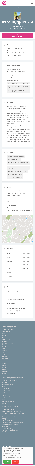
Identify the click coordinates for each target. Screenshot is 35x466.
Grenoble (4, 350)
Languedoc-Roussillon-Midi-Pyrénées (12, 422)
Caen (3, 345)
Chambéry (5, 347)
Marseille (4, 356)
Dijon (3, 348)
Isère (3, 394)
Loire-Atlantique (6, 396)
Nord (3, 398)
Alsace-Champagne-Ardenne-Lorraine (13, 411)
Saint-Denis (5, 369)
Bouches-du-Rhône (7, 384)
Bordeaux (4, 341)
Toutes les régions (8, 409)
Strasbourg (5, 373)
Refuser (15, 461)
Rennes (4, 365)
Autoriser (7, 461)
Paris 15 (4, 363)
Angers (4, 335)
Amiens (4, 333)
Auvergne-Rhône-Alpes (8, 415)
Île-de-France (5, 432)
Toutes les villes (7, 330)
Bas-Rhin (4, 382)
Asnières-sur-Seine (7, 339)
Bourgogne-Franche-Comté (10, 417)
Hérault (4, 392)
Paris (3, 399)
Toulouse (4, 375)
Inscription (17, 8)
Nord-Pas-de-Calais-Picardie (10, 424)
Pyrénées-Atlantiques (8, 401)
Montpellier (5, 358)
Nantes (4, 360)
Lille (3, 352)
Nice (3, 362)
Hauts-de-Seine (6, 390)
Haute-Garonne (6, 388)
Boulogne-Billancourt (8, 343)
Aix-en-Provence (6, 331)
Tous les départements (9, 381)
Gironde (4, 386)
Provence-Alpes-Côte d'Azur (10, 430)
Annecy (4, 337)
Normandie (5, 426)
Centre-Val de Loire (7, 420)
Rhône (4, 403)
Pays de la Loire (6, 428)
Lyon (3, 354)
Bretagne (4, 419)
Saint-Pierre (5, 371)
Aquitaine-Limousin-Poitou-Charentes (13, 413)
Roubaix (4, 367)
